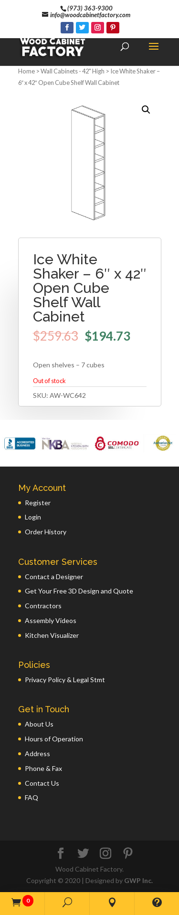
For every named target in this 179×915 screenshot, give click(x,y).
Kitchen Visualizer (52, 635)
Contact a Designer (54, 576)
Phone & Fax (43, 768)
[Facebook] (67, 27)
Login (33, 517)
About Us (39, 724)
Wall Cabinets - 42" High (73, 71)
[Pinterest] (112, 27)
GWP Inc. (138, 880)
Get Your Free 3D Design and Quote (79, 591)
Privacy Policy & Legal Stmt (65, 680)
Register (38, 503)
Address (37, 753)
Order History (45, 532)
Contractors (43, 606)
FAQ (31, 797)
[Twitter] (82, 27)
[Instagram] (97, 27)
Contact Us (42, 783)
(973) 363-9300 (90, 8)
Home (26, 71)
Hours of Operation (54, 739)
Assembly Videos (50, 620)
